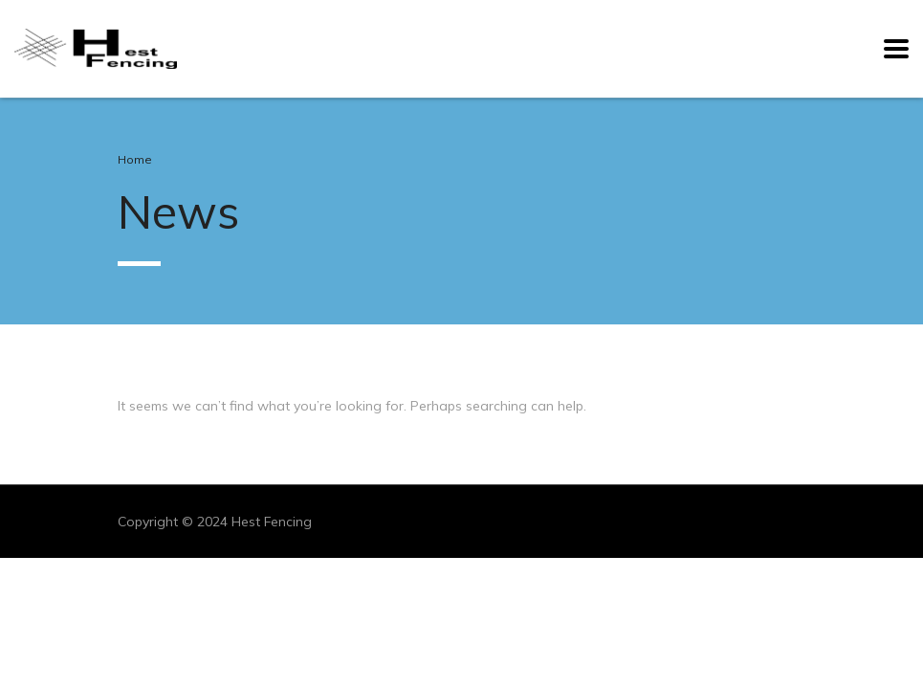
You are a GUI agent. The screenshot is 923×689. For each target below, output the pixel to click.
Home (135, 159)
